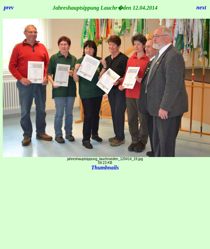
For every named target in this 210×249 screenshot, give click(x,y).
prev (8, 7)
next (201, 7)
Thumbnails (105, 167)
